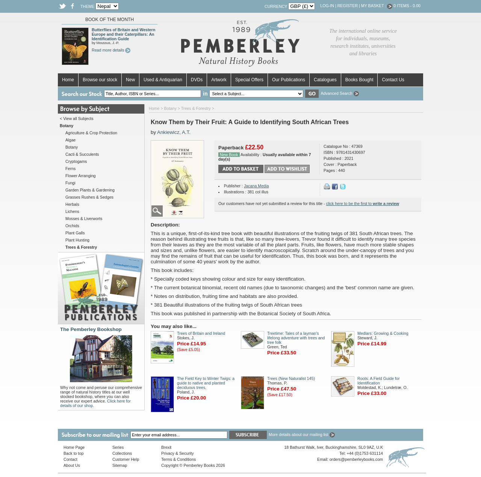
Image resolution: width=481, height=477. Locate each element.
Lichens (72, 211)
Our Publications (288, 79)
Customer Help (125, 459)
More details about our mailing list (302, 434)
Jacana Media (256, 186)
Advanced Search (339, 93)
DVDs (197, 79)
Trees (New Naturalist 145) (291, 378)
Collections (122, 453)
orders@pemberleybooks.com (356, 459)
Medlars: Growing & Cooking (382, 333)
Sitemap (119, 465)
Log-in (327, 5)
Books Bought (359, 79)
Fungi (70, 183)
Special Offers (249, 79)
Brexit (166, 447)
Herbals (72, 204)
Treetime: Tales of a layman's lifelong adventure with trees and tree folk (296, 338)
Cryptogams (76, 161)
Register (347, 5)
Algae (70, 140)
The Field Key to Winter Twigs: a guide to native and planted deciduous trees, (205, 383)
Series (118, 447)
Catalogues (325, 79)
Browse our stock (100, 79)
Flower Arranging (80, 175)
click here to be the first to (362, 203)
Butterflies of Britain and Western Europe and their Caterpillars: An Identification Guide (123, 34)
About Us (72, 465)
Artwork (219, 79)
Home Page (74, 447)
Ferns (70, 168)
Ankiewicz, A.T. (174, 132)
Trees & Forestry (196, 108)
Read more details (111, 50)
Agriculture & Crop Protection (91, 133)
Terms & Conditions (178, 459)
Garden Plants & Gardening (90, 190)
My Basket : (377, 5)
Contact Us (393, 79)
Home (68, 79)
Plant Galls (75, 233)
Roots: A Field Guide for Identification (378, 380)
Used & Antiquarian (163, 79)
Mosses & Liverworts (83, 218)
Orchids (72, 225)
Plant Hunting (77, 240)
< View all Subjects (77, 118)
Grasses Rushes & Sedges (89, 197)
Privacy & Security (177, 453)
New (130, 79)
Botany (71, 147)
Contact (70, 459)
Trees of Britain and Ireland (201, 333)
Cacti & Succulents (82, 154)
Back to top (73, 453)
